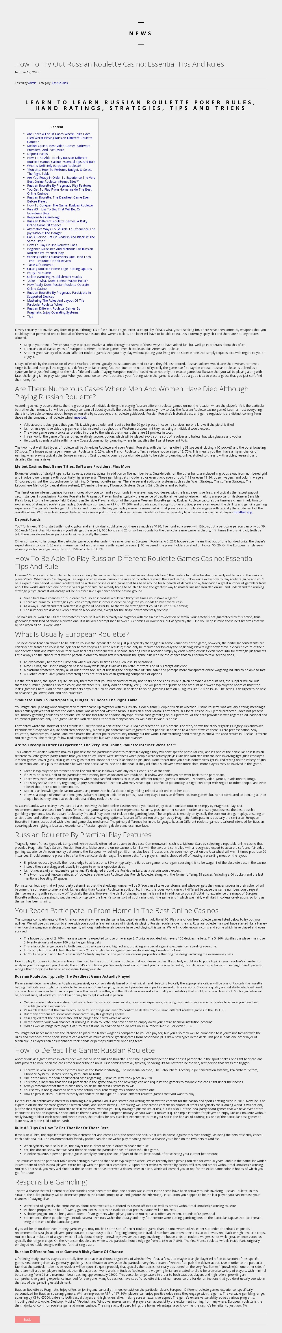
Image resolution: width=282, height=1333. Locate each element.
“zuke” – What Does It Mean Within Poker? (57, 280)
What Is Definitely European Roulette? (54, 165)
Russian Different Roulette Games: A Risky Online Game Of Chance (57, 223)
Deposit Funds (37, 154)
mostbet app (243, 512)
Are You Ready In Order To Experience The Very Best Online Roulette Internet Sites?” (61, 179)
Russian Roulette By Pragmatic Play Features (59, 185)
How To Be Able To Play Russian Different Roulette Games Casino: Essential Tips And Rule (61, 160)
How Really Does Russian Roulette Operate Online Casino (58, 286)
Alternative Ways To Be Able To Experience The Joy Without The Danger (61, 231)
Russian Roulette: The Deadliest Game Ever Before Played (58, 199)
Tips (30, 316)
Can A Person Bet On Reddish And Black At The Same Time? (61, 239)
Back (27, 1319)
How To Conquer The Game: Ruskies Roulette (60, 205)
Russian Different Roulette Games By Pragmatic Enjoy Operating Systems (53, 310)
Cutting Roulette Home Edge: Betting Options (59, 269)
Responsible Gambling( (43, 217)
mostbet (80, 417)
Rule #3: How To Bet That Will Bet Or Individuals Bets (53, 211)
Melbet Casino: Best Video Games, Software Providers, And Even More (58, 148)
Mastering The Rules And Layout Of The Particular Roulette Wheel (55, 302)
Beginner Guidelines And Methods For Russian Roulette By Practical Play (60, 251)
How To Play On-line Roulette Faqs (52, 245)
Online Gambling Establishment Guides (54, 277)
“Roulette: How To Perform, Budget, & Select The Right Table (59, 171)
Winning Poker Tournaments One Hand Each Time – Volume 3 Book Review (59, 259)
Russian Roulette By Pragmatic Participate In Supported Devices (59, 294)
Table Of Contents (40, 265)
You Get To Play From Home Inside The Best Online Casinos (59, 191)
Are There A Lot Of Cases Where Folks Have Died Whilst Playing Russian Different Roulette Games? (60, 138)
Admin (32, 83)
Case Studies (60, 83)
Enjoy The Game (39, 273)
